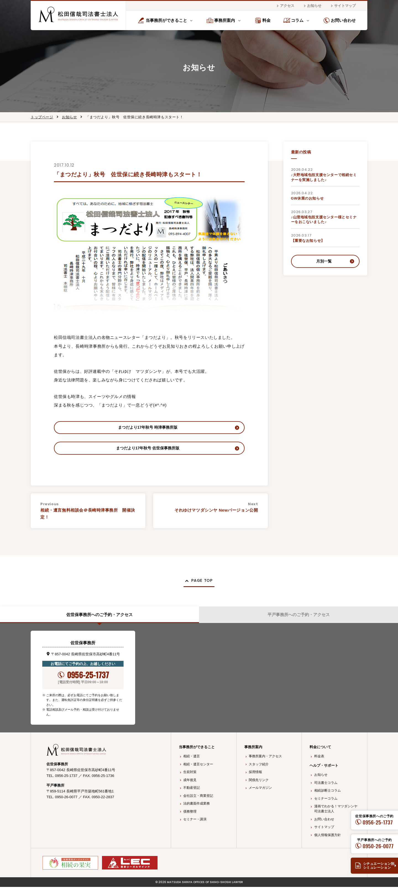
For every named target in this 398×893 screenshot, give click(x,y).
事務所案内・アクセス (265, 762)
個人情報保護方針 (327, 841)
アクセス (284, 5)
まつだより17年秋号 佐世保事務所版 (148, 450)
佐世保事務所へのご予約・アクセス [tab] (99, 619)
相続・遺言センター (198, 770)
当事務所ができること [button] (162, 20)
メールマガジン (260, 794)
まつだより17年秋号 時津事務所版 (148, 428)
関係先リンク (259, 786)
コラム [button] (293, 20)
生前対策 (190, 778)
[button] (199, 584)
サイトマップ (342, 5)
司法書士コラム (325, 789)
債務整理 (190, 817)
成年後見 (190, 786)
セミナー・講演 (194, 825)
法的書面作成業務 (196, 809)
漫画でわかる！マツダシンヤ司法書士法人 (335, 814)
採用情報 (255, 778)
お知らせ (311, 5)
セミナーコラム (325, 804)
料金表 (319, 762)
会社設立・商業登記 (198, 802)
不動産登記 (191, 794)
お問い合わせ (339, 20)
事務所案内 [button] (220, 20)
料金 (263, 20)
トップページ (42, 117)
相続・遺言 (191, 762)
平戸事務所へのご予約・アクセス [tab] (299, 619)
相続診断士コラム (327, 796)
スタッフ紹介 (259, 770)
